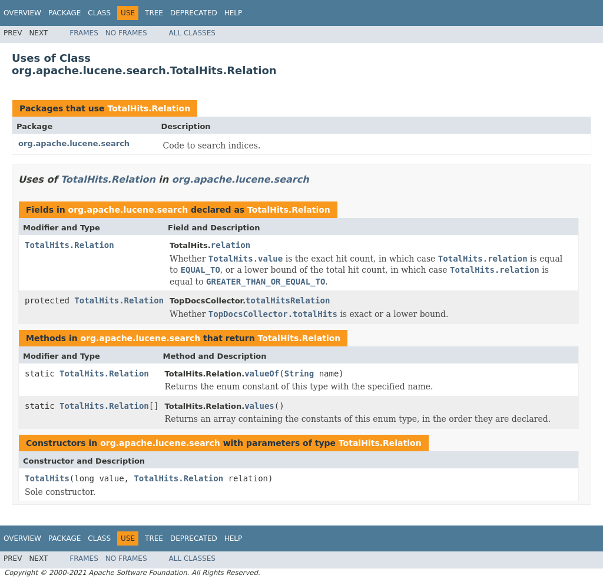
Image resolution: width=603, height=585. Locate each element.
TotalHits (47, 478)
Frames (83, 33)
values (259, 406)
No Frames (126, 33)
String (299, 373)
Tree (154, 13)
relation (230, 245)
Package (64, 13)
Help (233, 13)
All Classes (192, 33)
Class (99, 13)
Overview (22, 13)
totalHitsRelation (288, 300)
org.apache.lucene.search (74, 143)
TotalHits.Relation (148, 108)
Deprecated (193, 13)
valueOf (261, 373)
